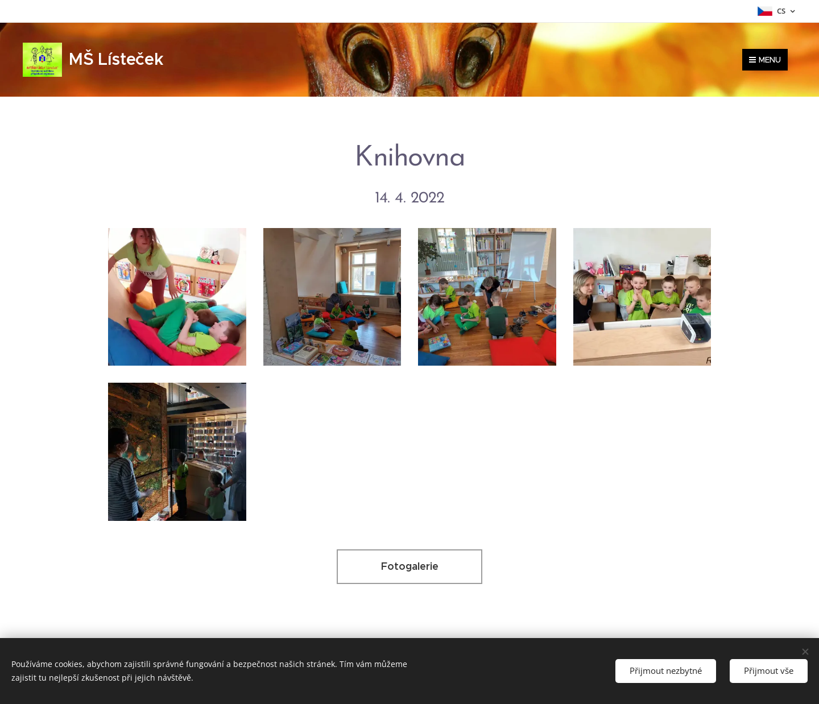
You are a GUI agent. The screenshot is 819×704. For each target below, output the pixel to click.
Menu (765, 60)
